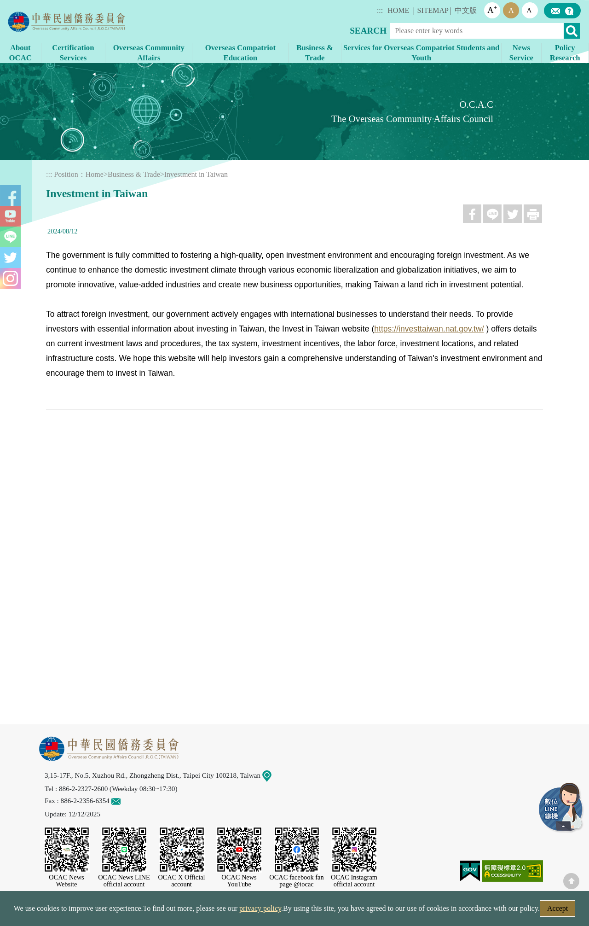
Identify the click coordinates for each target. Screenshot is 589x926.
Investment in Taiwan (196, 174)
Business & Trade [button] (314, 52)
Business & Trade (134, 174)
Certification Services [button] (73, 52)
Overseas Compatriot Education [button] (240, 52)
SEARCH (368, 30)
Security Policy (159, 911)
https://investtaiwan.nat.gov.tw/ (429, 328)
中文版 (466, 10)
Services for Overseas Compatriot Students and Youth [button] (421, 52)
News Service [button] (521, 52)
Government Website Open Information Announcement (370, 911)
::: (380, 10)
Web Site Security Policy (235, 911)
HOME (398, 10)
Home (95, 174)
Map (272, 775)
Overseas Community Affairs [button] (149, 52)
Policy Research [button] (565, 52)
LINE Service (561, 808)
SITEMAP (433, 10)
